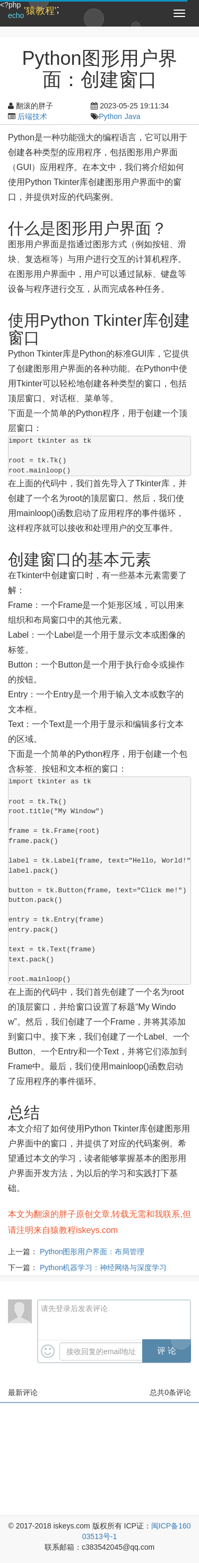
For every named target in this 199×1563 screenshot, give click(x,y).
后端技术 (32, 116)
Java (133, 116)
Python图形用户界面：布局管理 (92, 1251)
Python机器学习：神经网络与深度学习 (103, 1267)
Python (110, 116)
